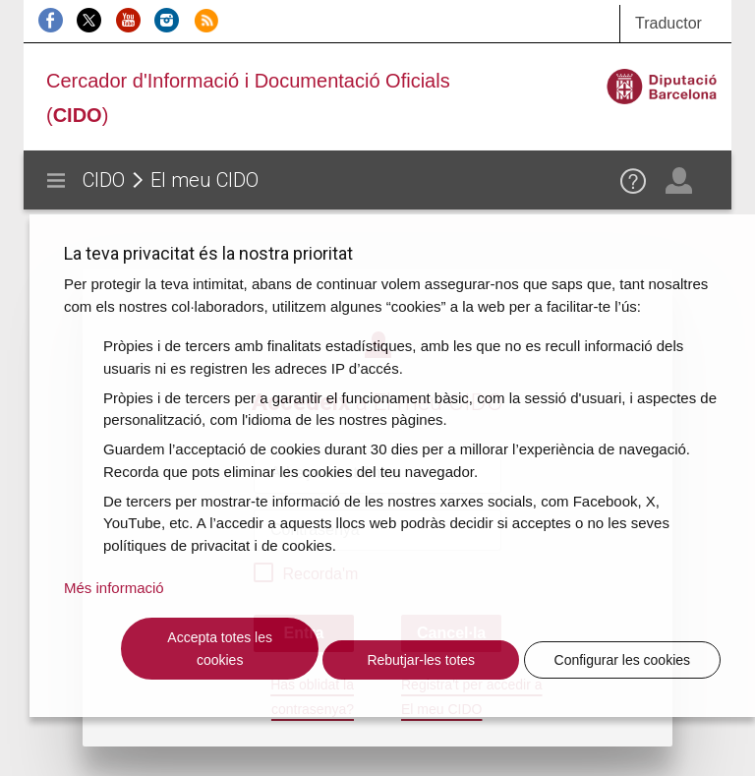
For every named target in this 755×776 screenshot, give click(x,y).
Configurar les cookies (622, 660)
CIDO (104, 180)
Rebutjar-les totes (421, 660)
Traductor (668, 23)
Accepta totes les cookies (219, 648)
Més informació (114, 587)
